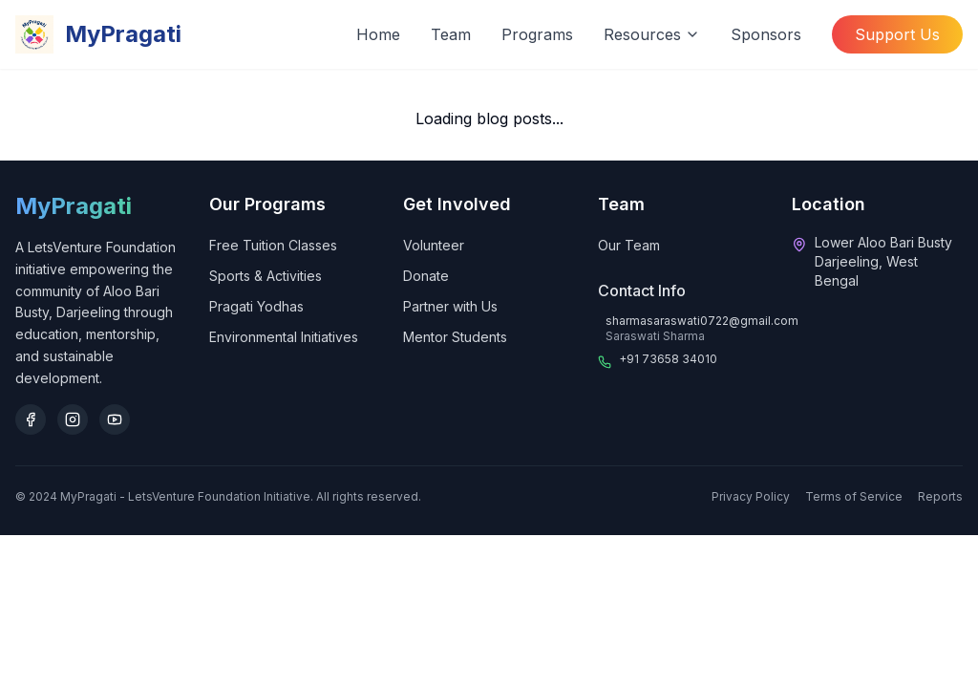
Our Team (629, 245)
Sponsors (766, 34)
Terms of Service (854, 496)
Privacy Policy (751, 496)
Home (378, 34)
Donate (426, 276)
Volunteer (433, 245)
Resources (652, 34)
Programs (537, 34)
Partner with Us (450, 306)
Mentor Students (455, 337)
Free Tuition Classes (273, 245)
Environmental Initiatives (283, 337)
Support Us (897, 34)
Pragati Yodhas (256, 306)
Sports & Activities (265, 276)
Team (451, 34)
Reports (940, 496)
